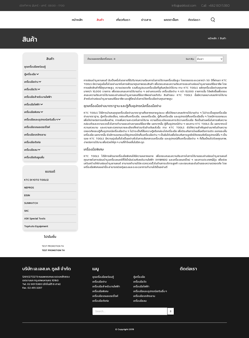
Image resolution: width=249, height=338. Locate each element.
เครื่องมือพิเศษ (100, 291)
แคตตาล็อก (171, 19)
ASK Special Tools (34, 218)
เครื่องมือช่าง (99, 282)
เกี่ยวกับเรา (123, 19)
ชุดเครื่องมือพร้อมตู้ (103, 277)
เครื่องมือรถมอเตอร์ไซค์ (105, 296)
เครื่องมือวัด (139, 282)
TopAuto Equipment (36, 226)
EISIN (27, 195)
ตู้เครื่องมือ (139, 277)
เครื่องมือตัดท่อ (100, 301)
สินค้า (100, 19)
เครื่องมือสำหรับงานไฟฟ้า (106, 286)
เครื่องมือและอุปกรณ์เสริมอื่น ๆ (150, 291)
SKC (26, 211)
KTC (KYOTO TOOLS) (36, 180)
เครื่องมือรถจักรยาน (144, 296)
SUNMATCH (31, 203)
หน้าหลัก (77, 19)
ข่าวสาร (146, 19)
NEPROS (29, 188)
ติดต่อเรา (194, 19)
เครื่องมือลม (140, 301)
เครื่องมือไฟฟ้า (141, 286)
